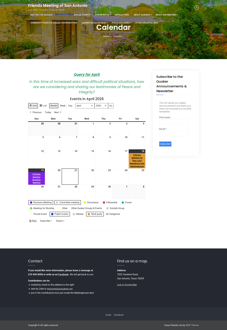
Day (70, 105)
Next (58, 112)
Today (48, 112)
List (43, 106)
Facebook (63, 274)
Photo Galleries (121, 23)
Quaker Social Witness (94, 23)
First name (164, 117)
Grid (33, 106)
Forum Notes (102, 15)
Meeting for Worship (41, 15)
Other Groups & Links (146, 23)
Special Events (82, 15)
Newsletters (122, 15)
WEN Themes (192, 325)
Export (60, 221)
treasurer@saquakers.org (60, 288)
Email (163, 129)
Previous (35, 112)
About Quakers (142, 15)
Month (53, 105)
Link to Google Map (127, 284)
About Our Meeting (165, 15)
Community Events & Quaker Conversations (53, 23)
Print (32, 221)
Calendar (63, 15)
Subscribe (46, 221)
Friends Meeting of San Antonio (57, 5)
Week (62, 105)
